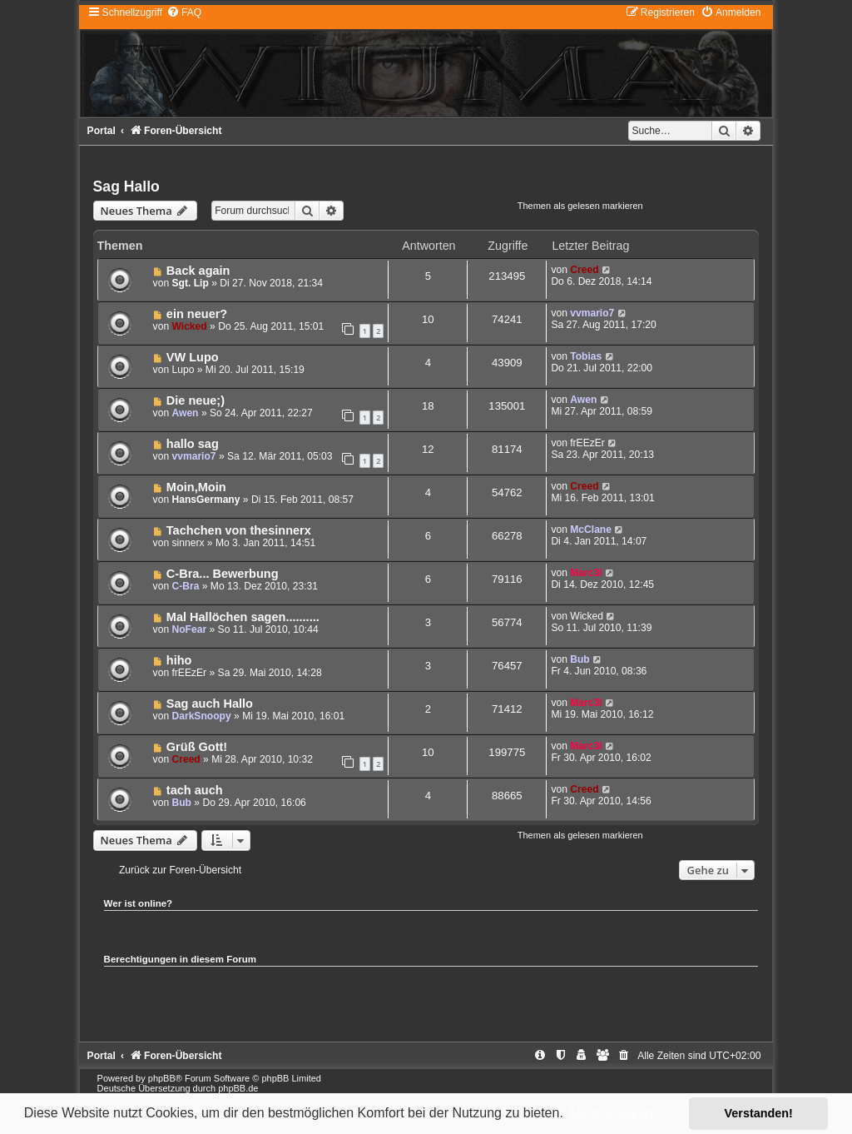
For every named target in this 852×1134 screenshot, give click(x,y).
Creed (584, 270)
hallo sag (192, 443)
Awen (184, 413)
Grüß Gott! (196, 747)
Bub (580, 659)
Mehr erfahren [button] (611, 1113)
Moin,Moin (196, 487)
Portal (101, 131)
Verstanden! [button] (759, 1113)
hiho (179, 660)
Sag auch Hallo (209, 703)
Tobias (586, 356)
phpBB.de (238, 1088)
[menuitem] (183, 12)
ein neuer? (196, 314)
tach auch (194, 790)
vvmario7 (592, 313)
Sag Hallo (126, 186)
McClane (591, 529)
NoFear (188, 629)
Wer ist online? (138, 903)
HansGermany (205, 499)
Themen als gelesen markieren (580, 206)
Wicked (188, 326)
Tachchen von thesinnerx (238, 530)
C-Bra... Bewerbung (222, 573)
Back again (198, 270)
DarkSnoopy (200, 716)
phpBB (162, 1078)
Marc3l (586, 573)
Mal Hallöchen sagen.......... (243, 617)
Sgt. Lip (189, 283)
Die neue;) (195, 400)
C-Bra (185, 586)
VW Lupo (192, 357)
